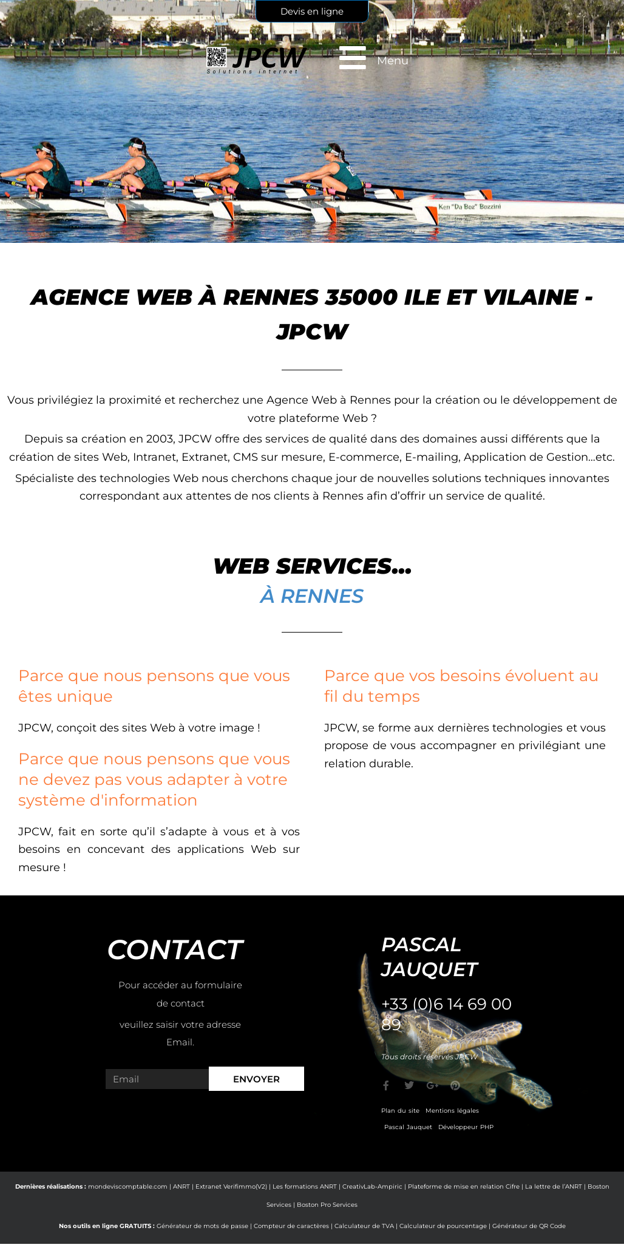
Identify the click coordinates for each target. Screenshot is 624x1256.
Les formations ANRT (305, 1186)
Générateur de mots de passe (202, 1226)
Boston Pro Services (327, 1205)
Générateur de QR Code (529, 1226)
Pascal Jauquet (408, 1127)
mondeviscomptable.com (128, 1186)
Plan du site (400, 1111)
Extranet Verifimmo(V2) (231, 1186)
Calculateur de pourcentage (443, 1226)
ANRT (181, 1186)
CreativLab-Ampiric (372, 1186)
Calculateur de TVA (364, 1226)
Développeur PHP (465, 1127)
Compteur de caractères (291, 1226)
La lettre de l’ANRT (553, 1186)
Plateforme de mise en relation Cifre (464, 1186)
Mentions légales (452, 1111)
